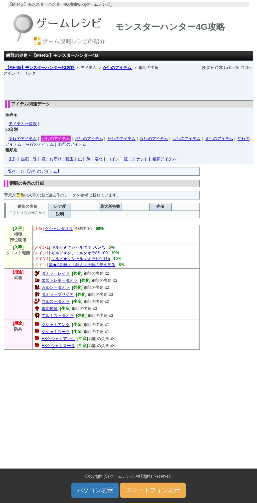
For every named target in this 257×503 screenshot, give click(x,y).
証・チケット (136, 159)
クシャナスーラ (55, 331)
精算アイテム (164, 159)
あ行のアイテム (23, 138)
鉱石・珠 (29, 159)
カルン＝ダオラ (55, 287)
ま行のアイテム (219, 138)
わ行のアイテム (72, 144)
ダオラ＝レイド (55, 273)
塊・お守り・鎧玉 (57, 159)
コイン (113, 159)
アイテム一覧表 (23, 123)
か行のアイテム (117, 67)
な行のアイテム (154, 138)
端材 (99, 159)
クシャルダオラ (59, 228)
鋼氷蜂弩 (49, 308)
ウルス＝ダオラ (55, 301)
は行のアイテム (186, 138)
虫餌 (13, 159)
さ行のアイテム (89, 138)
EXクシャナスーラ (58, 345)
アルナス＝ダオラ (57, 315)
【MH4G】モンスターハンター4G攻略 (40, 67)
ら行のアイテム (40, 144)
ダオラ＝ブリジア (57, 294)
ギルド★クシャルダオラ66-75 (78, 247)
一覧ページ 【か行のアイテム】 (32, 171)
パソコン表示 (95, 490)
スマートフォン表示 (153, 490)
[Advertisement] (128, 86)
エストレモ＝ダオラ (59, 280)
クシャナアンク (55, 324)
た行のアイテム (121, 138)
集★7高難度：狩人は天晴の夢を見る (82, 264)
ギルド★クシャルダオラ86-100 (79, 253)
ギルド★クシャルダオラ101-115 (80, 258)
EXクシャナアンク (58, 338)
